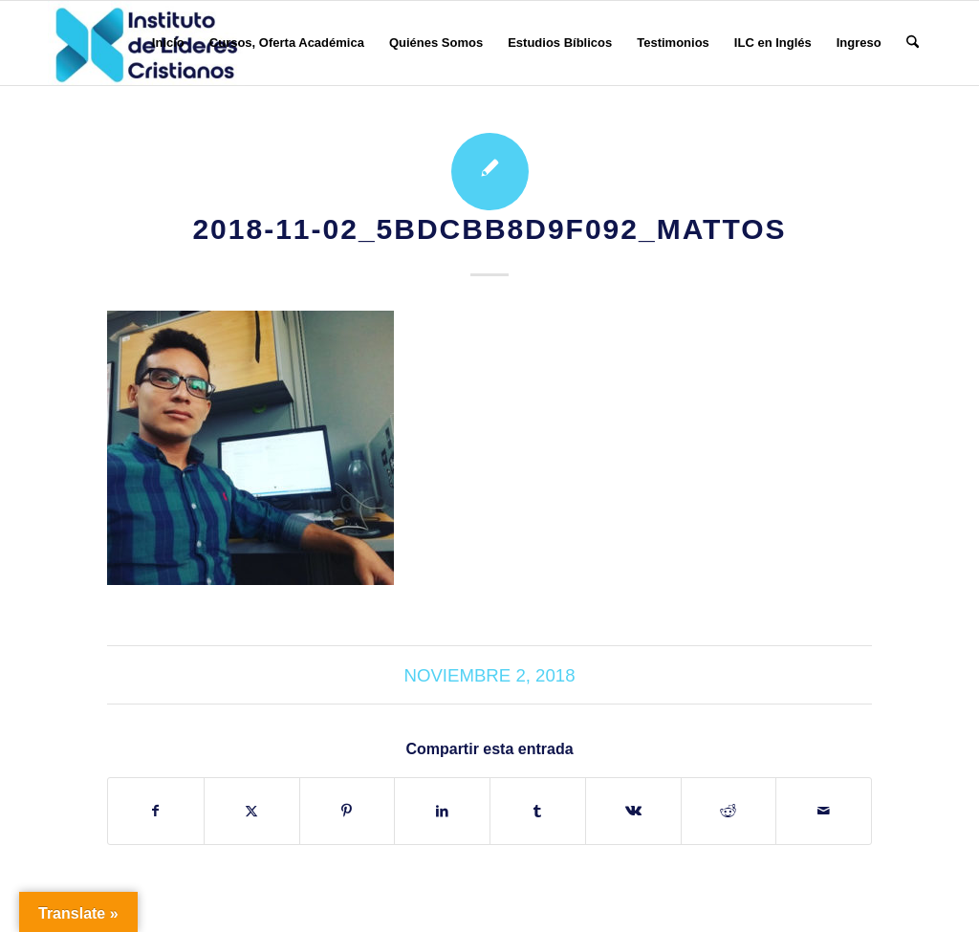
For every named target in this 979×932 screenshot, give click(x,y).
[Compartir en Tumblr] (537, 811)
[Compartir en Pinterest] (347, 811)
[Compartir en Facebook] (156, 811)
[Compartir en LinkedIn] (442, 811)
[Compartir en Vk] (633, 811)
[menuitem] (168, 43)
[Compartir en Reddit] (729, 811)
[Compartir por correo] (823, 811)
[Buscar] (912, 43)
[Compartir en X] (252, 811)
